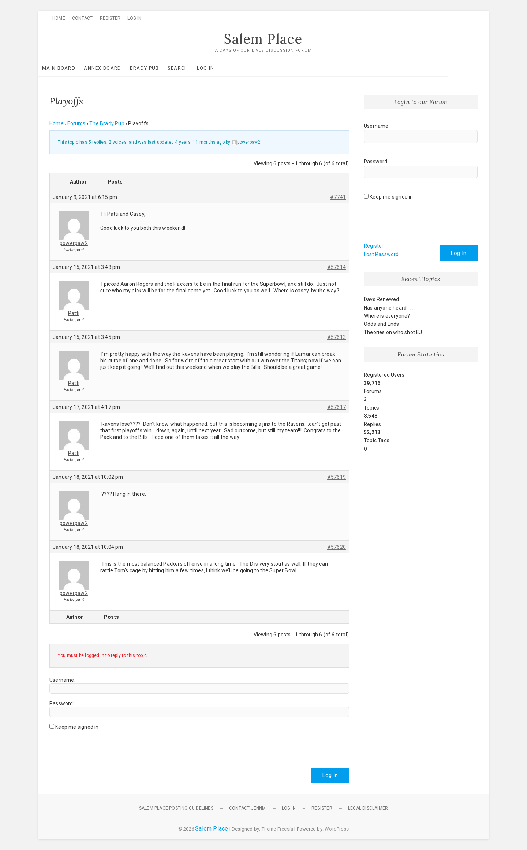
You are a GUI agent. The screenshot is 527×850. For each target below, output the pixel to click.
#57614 (336, 267)
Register (110, 18)
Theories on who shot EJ (393, 332)
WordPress (337, 829)
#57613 (336, 337)
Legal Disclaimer (368, 808)
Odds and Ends (381, 324)
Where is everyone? (387, 316)
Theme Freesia (278, 829)
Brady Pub (155, 68)
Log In (134, 18)
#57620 (336, 547)
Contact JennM (247, 808)
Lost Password (381, 254)
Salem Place (263, 39)
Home (58, 18)
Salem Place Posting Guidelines (176, 808)
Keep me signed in (76, 727)
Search (189, 68)
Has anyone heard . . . (389, 308)
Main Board (69, 68)
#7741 (338, 197)
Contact (82, 18)
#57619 (336, 477)
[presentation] (105, 746)
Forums (76, 124)
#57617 (336, 407)
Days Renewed (381, 300)
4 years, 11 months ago (199, 142)
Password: (61, 703)
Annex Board (113, 68)
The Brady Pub (106, 124)
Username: (62, 680)
